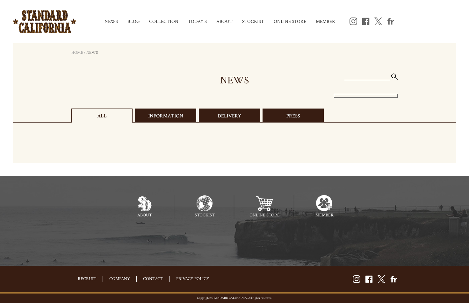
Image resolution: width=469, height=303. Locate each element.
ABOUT (224, 21)
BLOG (133, 21)
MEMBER (325, 21)
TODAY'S (197, 21)
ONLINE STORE (290, 21)
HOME (77, 52)
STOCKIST (253, 21)
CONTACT (153, 279)
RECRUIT (87, 279)
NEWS (111, 21)
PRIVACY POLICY (192, 279)
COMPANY (119, 279)
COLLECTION (163, 21)
